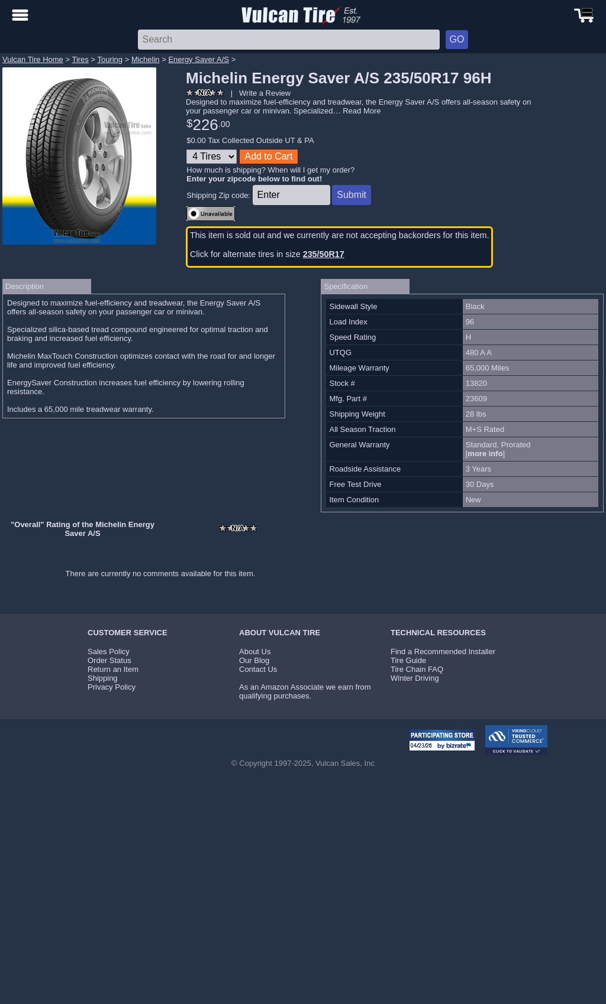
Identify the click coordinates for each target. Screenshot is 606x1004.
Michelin (145, 59)
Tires (80, 59)
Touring (110, 59)
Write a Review (265, 93)
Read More (362, 110)
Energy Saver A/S (198, 59)
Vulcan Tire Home (32, 59)
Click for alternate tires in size (267, 254)
